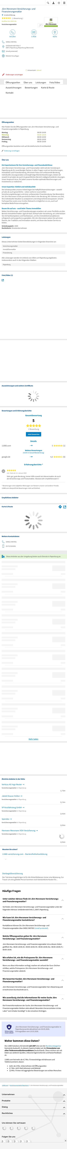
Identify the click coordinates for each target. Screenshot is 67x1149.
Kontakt (9, 92)
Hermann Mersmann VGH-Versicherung (18, 830)
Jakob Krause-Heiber (11, 796)
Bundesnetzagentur (53, 1046)
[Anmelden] (53, 3)
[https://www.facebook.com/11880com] (4, 1141)
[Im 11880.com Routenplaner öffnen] (60, 506)
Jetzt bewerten (33, 434)
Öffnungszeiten (13, 82)
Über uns (28, 82)
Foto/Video (54, 82)
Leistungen (40, 82)
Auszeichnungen (13, 87)
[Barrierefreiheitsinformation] (59, 2)
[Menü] (64, 2)
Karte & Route (47, 87)
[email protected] (41, 928)
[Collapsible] (62, 900)
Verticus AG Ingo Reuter (12, 784)
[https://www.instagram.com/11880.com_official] (10, 1141)
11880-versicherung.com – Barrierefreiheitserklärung (24, 854)
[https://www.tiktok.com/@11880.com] (16, 1141)
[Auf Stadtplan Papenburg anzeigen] (64, 506)
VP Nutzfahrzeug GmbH (12, 807)
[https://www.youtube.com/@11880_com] (28, 1141)
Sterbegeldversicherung (12, 873)
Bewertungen (31, 87)
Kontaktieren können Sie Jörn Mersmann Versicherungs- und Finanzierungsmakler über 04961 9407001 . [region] (26, 926)
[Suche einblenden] (48, 2)
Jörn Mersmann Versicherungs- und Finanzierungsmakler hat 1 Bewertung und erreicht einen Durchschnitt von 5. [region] (33, 988)
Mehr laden (33, 739)
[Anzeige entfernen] (65, 1140)
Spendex (5, 819)
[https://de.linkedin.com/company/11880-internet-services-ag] (22, 1141)
